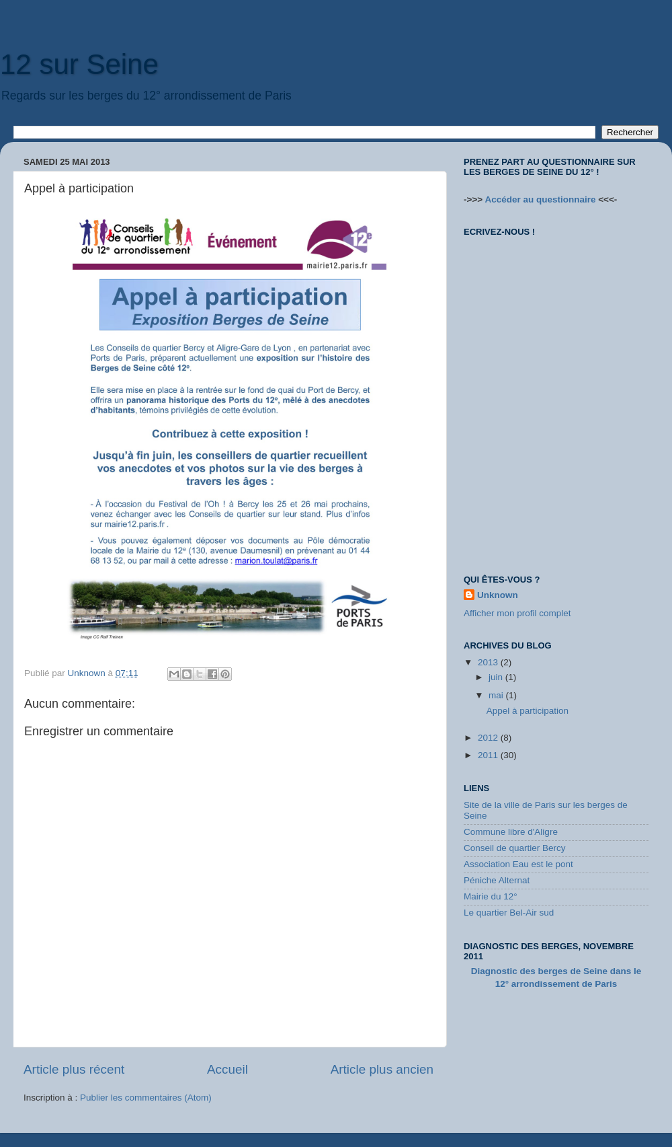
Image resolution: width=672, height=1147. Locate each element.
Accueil (227, 1069)
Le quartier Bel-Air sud (509, 913)
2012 (489, 738)
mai (497, 695)
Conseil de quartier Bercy (515, 848)
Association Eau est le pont (518, 864)
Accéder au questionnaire (540, 199)
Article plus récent (74, 1069)
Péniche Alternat (497, 880)
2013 (489, 662)
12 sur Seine (79, 64)
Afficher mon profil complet (517, 613)
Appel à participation (528, 711)
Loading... (551, 396)
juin (497, 677)
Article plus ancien (382, 1069)
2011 (489, 755)
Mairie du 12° (490, 896)
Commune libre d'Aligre (511, 832)
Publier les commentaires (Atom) (146, 1098)
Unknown (497, 595)
